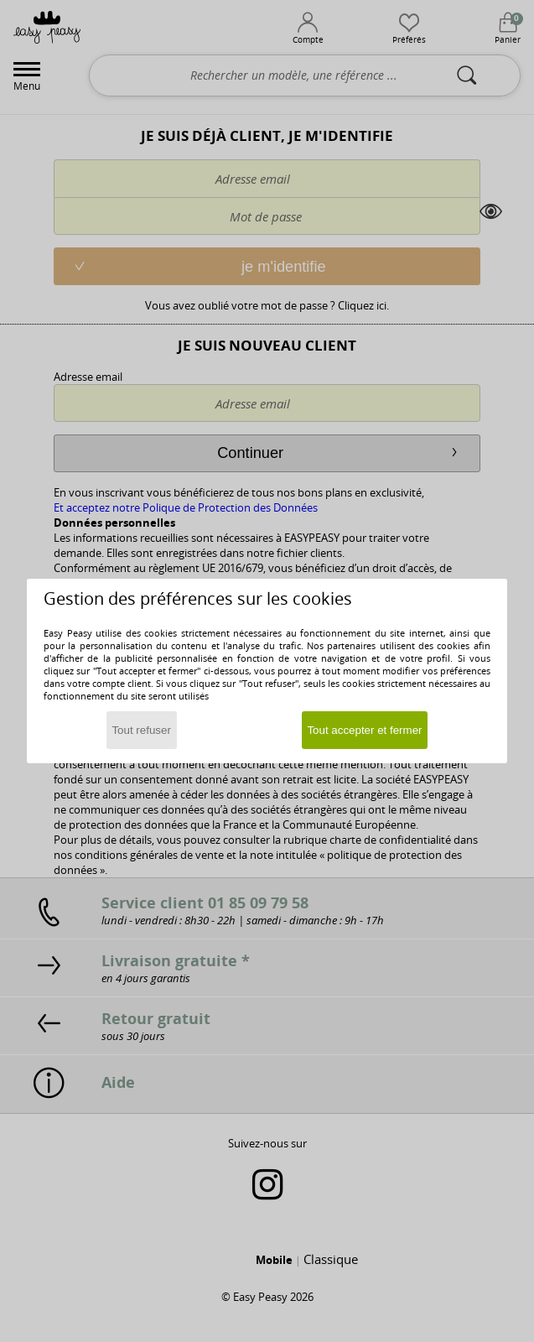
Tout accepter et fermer (364, 730)
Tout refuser (140, 730)
